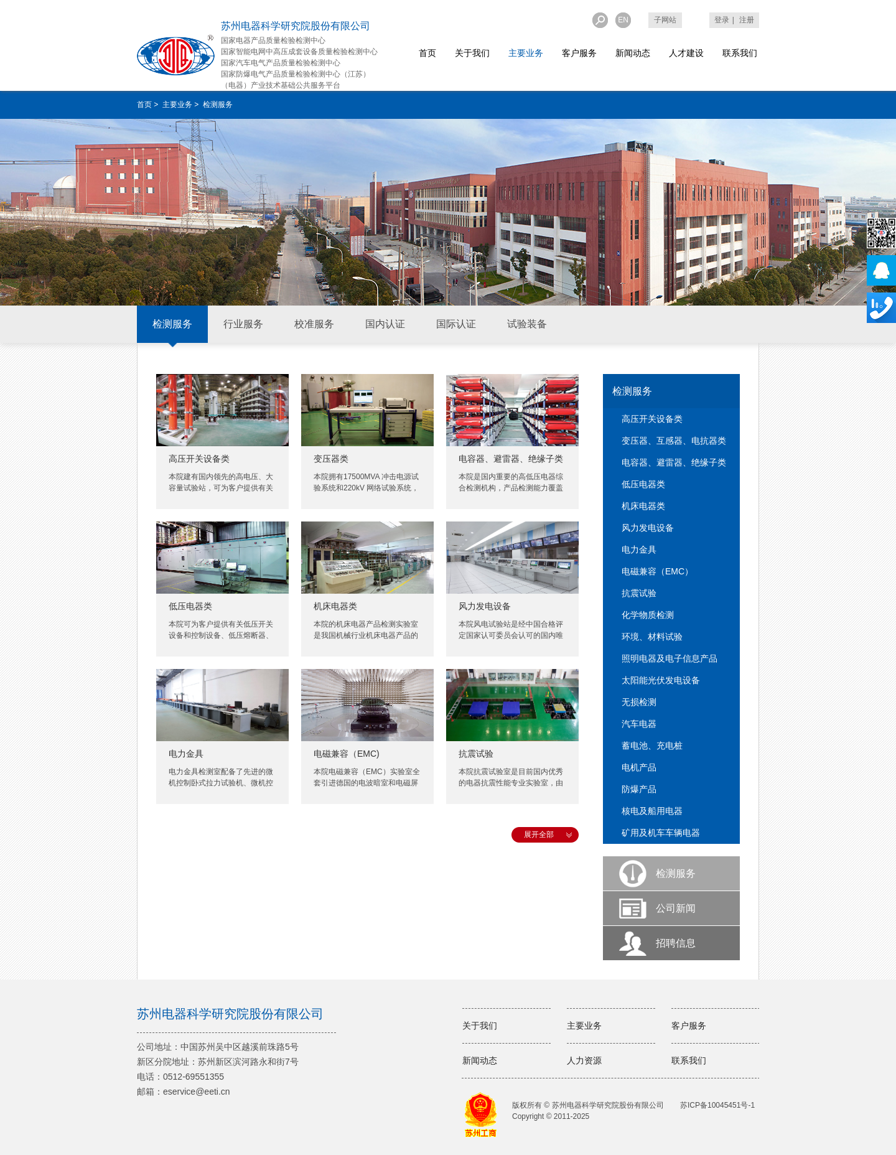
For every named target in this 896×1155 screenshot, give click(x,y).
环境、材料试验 (652, 637)
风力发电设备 (485, 606)
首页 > (149, 104)
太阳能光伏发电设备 (661, 680)
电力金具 (186, 754)
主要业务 (525, 53)
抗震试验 (476, 754)
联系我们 (739, 53)
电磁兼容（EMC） (657, 571)
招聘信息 (676, 943)
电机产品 (639, 767)
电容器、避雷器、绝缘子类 (511, 459)
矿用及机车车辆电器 (661, 833)
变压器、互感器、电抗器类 (674, 441)
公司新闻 (676, 908)
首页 (427, 53)
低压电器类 (190, 606)
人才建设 (686, 53)
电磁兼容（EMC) (347, 754)
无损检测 (639, 702)
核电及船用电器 (652, 811)
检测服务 (172, 324)
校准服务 (314, 324)
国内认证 (385, 324)
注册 (746, 20)
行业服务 (243, 324)
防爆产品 (639, 789)
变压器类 (331, 459)
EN (623, 20)
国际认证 (456, 324)
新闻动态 (632, 53)
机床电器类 (335, 606)
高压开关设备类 (199, 459)
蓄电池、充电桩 (652, 746)
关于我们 (472, 53)
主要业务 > (181, 104)
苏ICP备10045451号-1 (717, 1105)
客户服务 (579, 53)
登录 (721, 20)
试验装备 (527, 324)
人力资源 (584, 1060)
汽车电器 (639, 724)
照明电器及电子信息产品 (669, 658)
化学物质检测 (648, 615)
